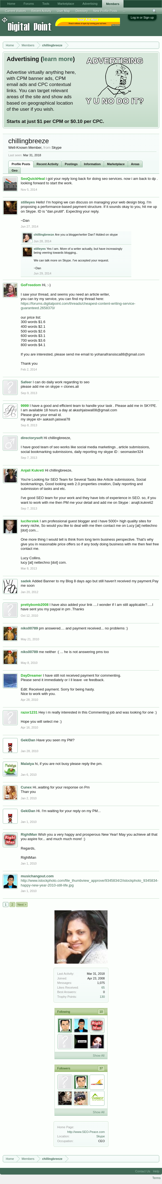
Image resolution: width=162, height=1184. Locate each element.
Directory (81, 10)
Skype (100, 1136)
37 (101, 1068)
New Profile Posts (105, 10)
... (124, 10)
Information (92, 164)
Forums (28, 3)
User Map (63, 10)
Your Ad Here (116, 25)
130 (102, 996)
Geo (14, 170)
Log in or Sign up (142, 17)
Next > (21, 904)
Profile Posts (21, 164)
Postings (71, 164)
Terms (156, 1178)
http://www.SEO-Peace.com (86, 1131)
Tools (45, 3)
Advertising (89, 3)
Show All (98, 1055)
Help (156, 1171)
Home (11, 3)
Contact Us (142, 1171)
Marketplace (116, 164)
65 (103, 987)
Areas (135, 164)
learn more (58, 59)
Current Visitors (15, 10)
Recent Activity (47, 164)
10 (101, 1011)
